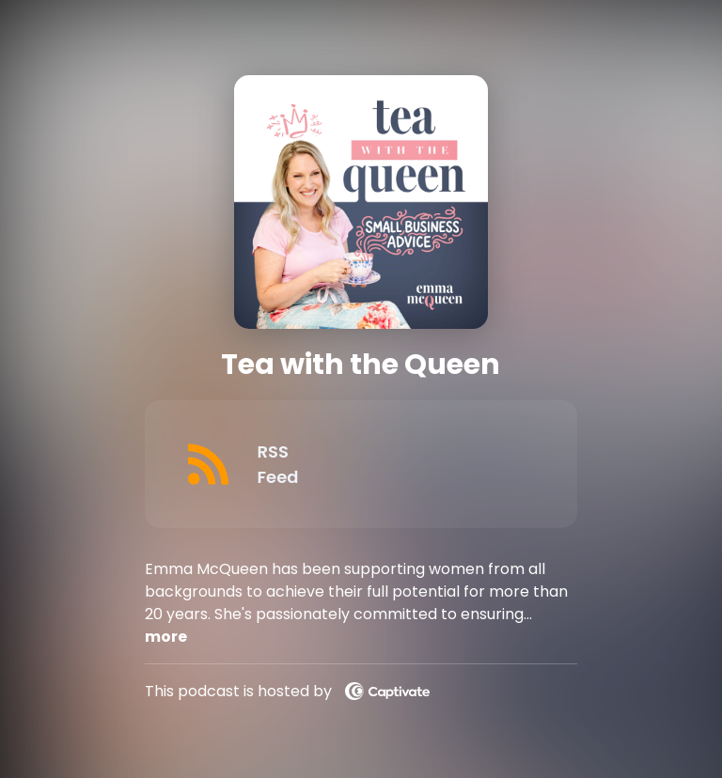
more (166, 636)
